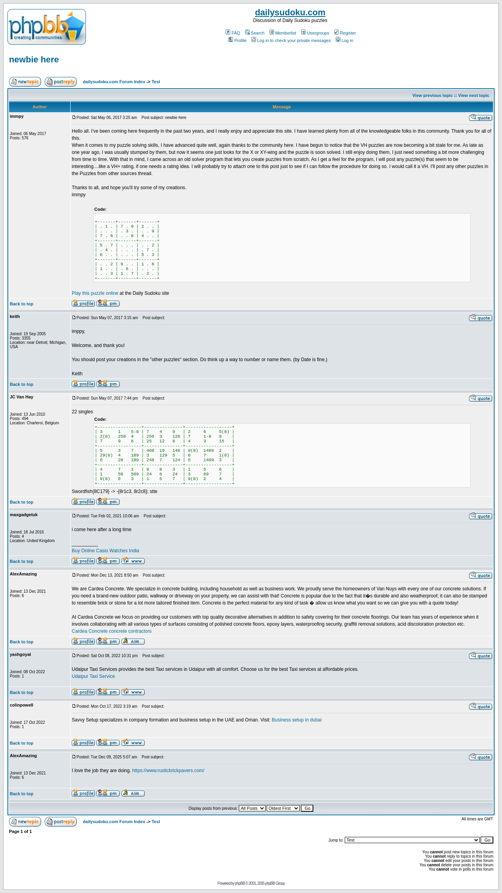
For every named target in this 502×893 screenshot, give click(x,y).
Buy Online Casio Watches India (105, 550)
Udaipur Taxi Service (93, 676)
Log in (344, 40)
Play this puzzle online (95, 293)
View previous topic (432, 95)
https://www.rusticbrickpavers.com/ (168, 770)
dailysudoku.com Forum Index (114, 81)
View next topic (473, 95)
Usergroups (315, 33)
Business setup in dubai (297, 720)
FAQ (233, 33)
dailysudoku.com (290, 12)
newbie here (34, 59)
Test (155, 81)
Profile (237, 40)
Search (255, 33)
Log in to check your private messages (291, 40)
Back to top (21, 303)
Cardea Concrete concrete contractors (111, 631)
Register (345, 33)
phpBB (240, 883)
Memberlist (282, 33)
